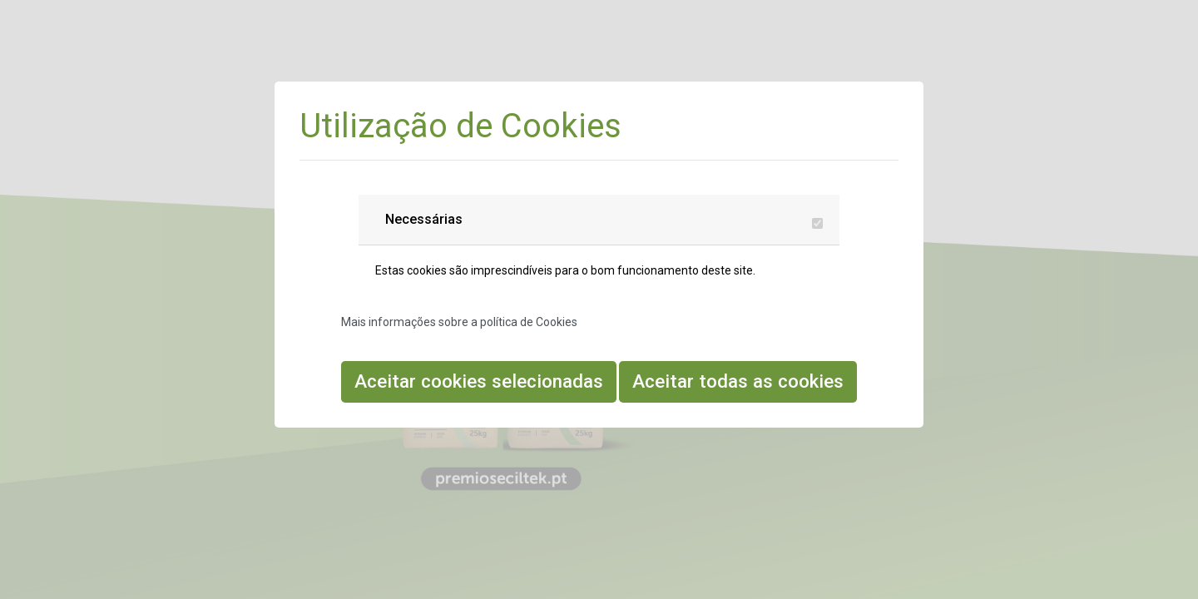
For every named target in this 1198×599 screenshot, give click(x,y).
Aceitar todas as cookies (738, 381)
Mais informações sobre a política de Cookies (459, 322)
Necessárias (424, 219)
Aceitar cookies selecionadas (478, 381)
